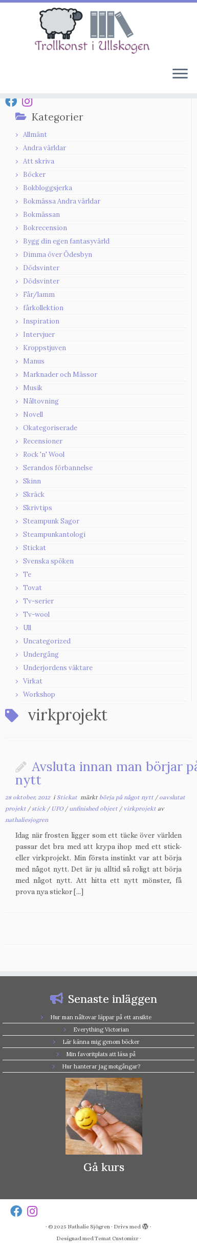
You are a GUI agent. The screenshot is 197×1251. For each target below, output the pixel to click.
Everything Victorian (101, 1029)
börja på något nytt (127, 797)
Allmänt (35, 134)
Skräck (34, 494)
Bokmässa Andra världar (61, 201)
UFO (58, 808)
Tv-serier (38, 601)
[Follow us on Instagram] (29, 101)
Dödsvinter (41, 268)
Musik (32, 388)
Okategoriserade (50, 427)
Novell (33, 414)
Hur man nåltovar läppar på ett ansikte (100, 1017)
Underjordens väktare (58, 667)
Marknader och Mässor (60, 374)
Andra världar (44, 148)
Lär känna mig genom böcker (101, 1041)
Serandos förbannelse (58, 467)
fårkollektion (43, 308)
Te (27, 574)
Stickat (34, 547)
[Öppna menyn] (180, 75)
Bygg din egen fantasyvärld (66, 241)
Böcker (34, 174)
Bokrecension (45, 228)
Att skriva (38, 161)
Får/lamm (39, 294)
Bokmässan (41, 214)
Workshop (39, 694)
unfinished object (94, 808)
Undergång (41, 654)
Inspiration (41, 321)
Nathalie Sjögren (89, 1226)
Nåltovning (41, 401)
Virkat (32, 681)
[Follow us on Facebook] (13, 101)
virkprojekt (140, 808)
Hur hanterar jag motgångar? (101, 1066)
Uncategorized (47, 641)
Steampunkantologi (54, 534)
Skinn (32, 481)
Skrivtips (37, 507)
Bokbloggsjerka (47, 188)
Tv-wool (36, 614)
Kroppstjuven (44, 348)
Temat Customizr (117, 1238)
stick (39, 808)
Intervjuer (39, 334)
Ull (27, 627)
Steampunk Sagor (51, 521)
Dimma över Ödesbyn (57, 254)
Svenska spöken (48, 561)
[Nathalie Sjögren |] (98, 31)
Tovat (32, 587)
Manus (34, 361)
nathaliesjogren (26, 819)
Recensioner (42, 441)
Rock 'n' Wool (43, 454)
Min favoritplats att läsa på (101, 1054)
